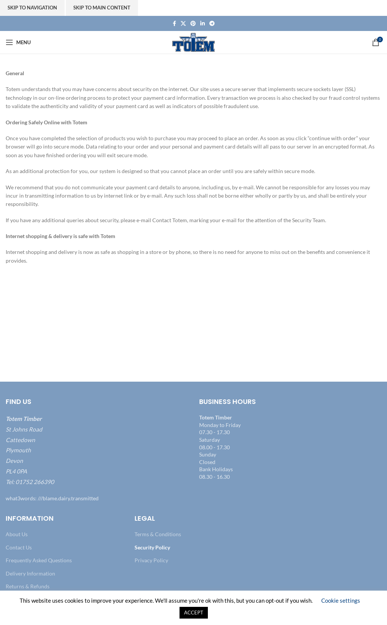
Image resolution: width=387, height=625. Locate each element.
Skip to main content (101, 8)
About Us (17, 534)
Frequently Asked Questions (39, 560)
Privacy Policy (151, 560)
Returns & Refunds (28, 586)
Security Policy (152, 547)
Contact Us (19, 547)
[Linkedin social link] (202, 24)
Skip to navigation (32, 8)
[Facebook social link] (174, 24)
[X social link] (183, 24)
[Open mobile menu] (18, 42)
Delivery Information (30, 573)
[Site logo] (193, 42)
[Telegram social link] (212, 24)
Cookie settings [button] (340, 600)
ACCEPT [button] (193, 613)
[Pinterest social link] (193, 24)
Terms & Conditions (158, 534)
